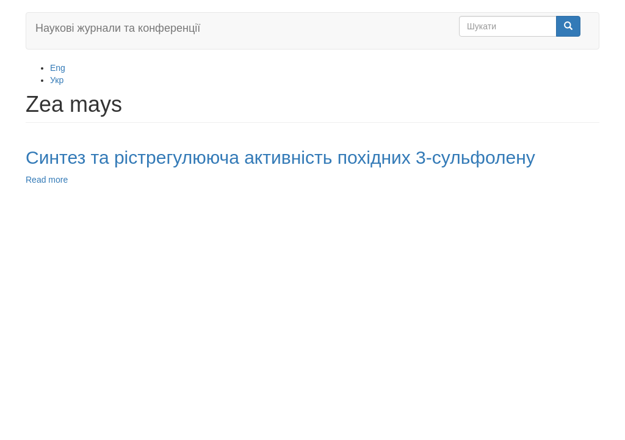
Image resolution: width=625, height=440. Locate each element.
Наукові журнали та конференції (117, 28)
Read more (47, 180)
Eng (57, 68)
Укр (56, 80)
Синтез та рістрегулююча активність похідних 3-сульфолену (280, 157)
